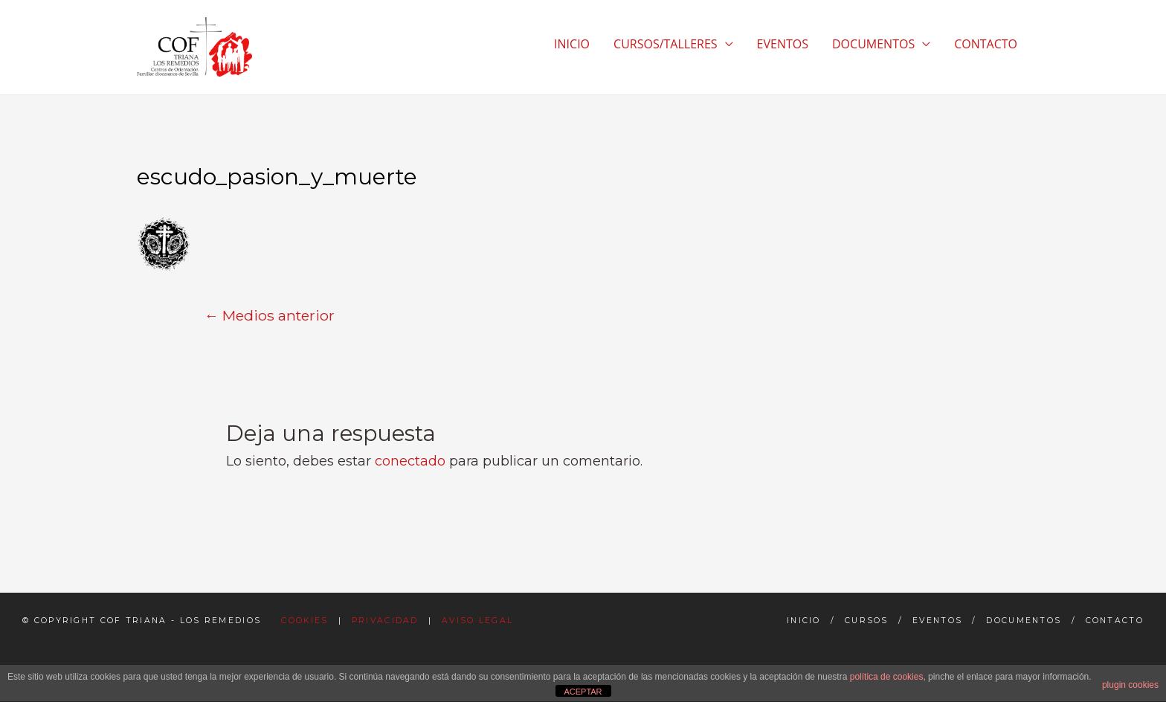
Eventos (937, 620)
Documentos (1023, 620)
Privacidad (385, 620)
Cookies (304, 620)
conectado (410, 461)
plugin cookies (1130, 685)
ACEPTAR (583, 691)
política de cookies (887, 677)
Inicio (804, 620)
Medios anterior (269, 315)
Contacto (1115, 620)
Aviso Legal (477, 620)
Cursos (867, 620)
